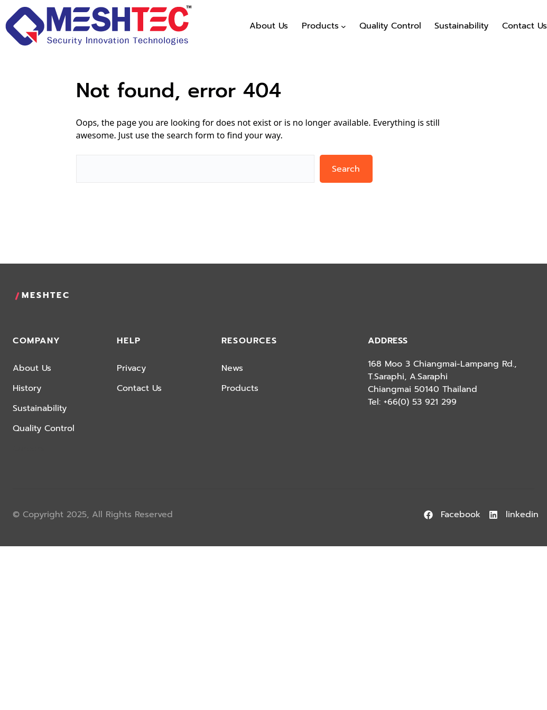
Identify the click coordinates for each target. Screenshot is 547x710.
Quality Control (44, 428)
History (27, 388)
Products (239, 388)
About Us (32, 368)
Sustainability (40, 408)
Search (346, 169)
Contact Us (139, 388)
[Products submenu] (343, 26)
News (232, 368)
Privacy (131, 368)
